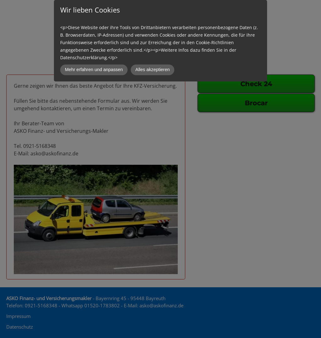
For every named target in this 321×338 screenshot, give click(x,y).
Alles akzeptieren (152, 69)
